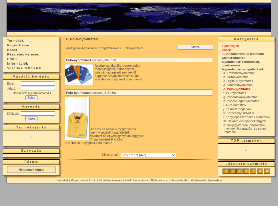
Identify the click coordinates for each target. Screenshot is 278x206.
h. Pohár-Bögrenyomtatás (241, 101)
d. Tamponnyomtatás (238, 85)
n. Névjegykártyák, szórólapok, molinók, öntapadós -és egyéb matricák (245, 128)
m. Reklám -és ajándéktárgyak (244, 121)
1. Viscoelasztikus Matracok (243, 54)
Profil (127, 180)
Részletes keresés (110, 180)
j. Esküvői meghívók (237, 109)
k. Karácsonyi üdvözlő (238, 113)
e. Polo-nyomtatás (237, 89)
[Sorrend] (148, 155)
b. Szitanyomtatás (235, 77)
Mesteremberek (233, 58)
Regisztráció (79, 180)
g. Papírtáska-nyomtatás (240, 97)
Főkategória (72, 48)
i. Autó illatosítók (234, 105)
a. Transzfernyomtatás (239, 73)
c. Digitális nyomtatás (238, 81)
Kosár (92, 180)
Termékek (62, 180)
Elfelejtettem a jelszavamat (31, 93)
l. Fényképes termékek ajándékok (246, 117)
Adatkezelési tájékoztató (206, 180)
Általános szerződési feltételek (169, 180)
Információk (140, 180)
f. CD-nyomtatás (234, 93)
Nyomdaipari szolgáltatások (99, 48)
